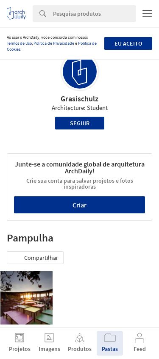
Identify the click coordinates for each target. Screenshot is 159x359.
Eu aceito (128, 43)
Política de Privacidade (53, 43)
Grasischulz (79, 98)
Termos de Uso (19, 43)
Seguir (79, 123)
